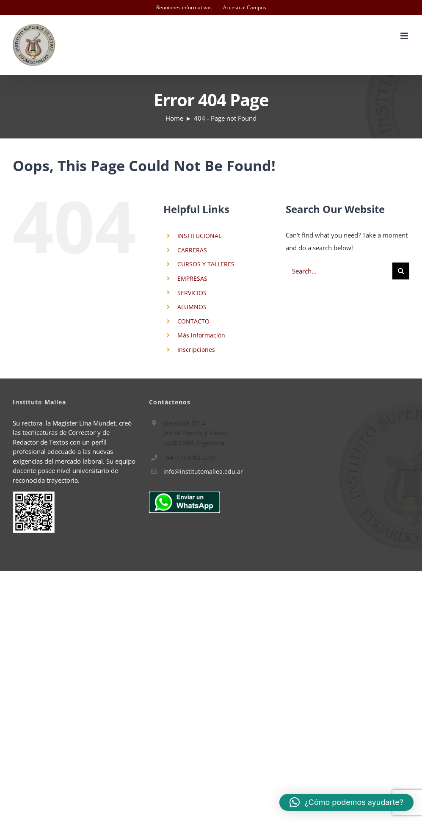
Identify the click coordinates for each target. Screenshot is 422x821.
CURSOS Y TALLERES (205, 264)
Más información (201, 335)
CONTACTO (193, 321)
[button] (346, 802)
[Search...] (339, 271)
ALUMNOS (192, 307)
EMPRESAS (192, 278)
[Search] (400, 271)
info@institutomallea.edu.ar (203, 471)
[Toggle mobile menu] (404, 35)
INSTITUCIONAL (199, 236)
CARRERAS (192, 250)
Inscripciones (196, 350)
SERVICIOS (192, 293)
